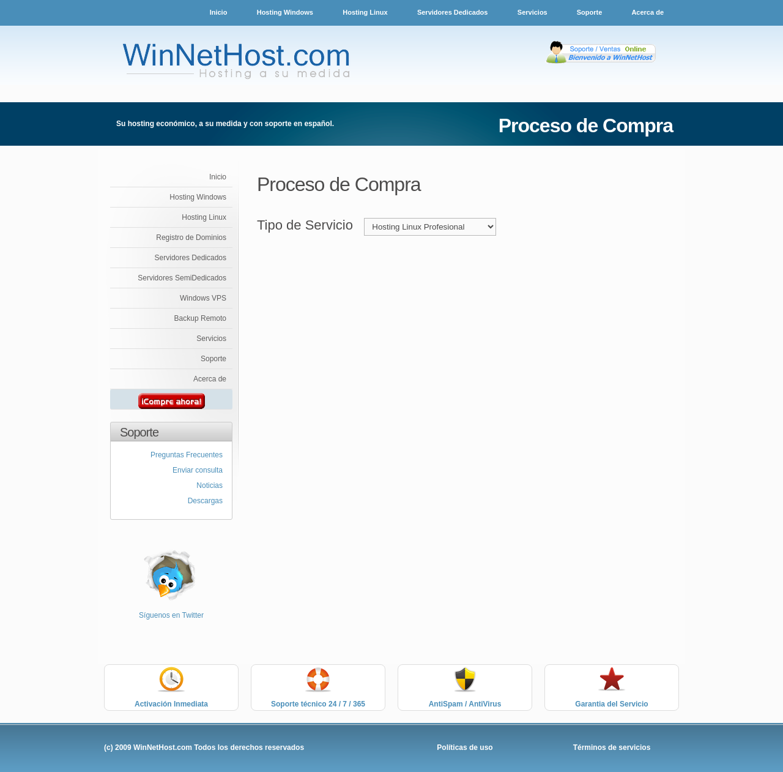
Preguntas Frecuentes (186, 455)
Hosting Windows (285, 12)
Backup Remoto (200, 318)
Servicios (533, 12)
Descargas (205, 501)
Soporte (590, 12)
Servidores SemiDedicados (182, 278)
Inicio (219, 12)
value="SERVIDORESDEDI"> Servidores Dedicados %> (430, 227)
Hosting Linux (365, 12)
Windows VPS (203, 298)
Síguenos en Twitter (171, 615)
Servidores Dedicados (452, 12)
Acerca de (647, 12)
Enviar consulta (198, 470)
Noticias (209, 485)
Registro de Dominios (191, 237)
